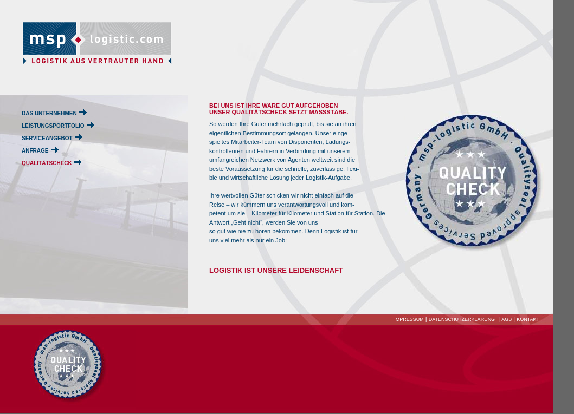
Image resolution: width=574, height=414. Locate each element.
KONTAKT (528, 319)
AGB (506, 319)
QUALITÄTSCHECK (47, 163)
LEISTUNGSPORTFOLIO (53, 126)
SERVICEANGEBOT (47, 138)
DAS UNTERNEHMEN (49, 113)
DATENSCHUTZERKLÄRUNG (462, 319)
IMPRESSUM (409, 319)
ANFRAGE (35, 151)
